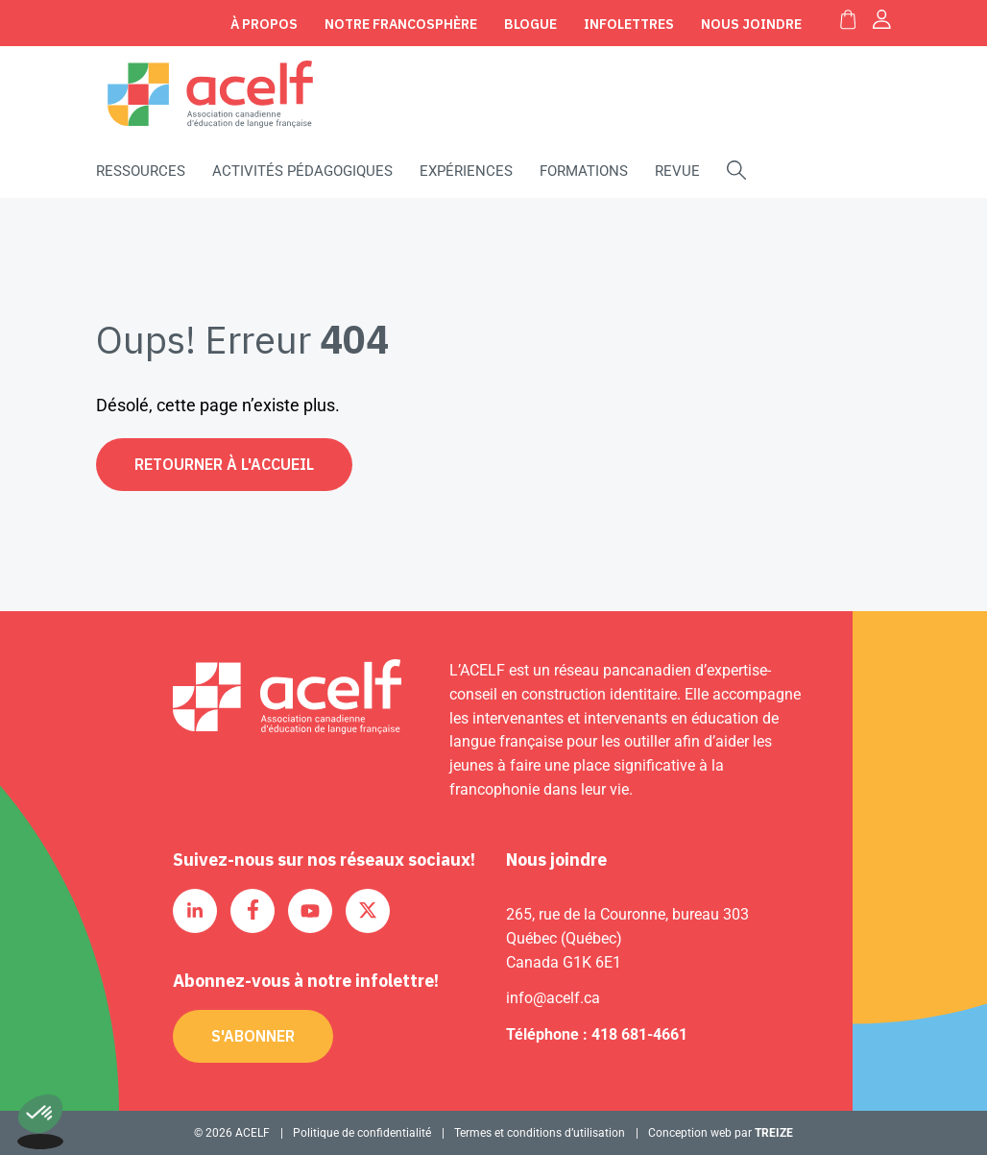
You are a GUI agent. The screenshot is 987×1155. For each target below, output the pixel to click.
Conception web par (720, 1133)
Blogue (530, 24)
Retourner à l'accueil (224, 464)
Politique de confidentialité (362, 1133)
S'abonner (253, 1035)
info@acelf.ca (553, 998)
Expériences (466, 171)
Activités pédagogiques (302, 171)
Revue (677, 171)
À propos (264, 24)
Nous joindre (751, 24)
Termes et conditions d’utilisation (539, 1133)
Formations (584, 171)
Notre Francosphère (401, 24)
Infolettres (629, 24)
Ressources (140, 171)
